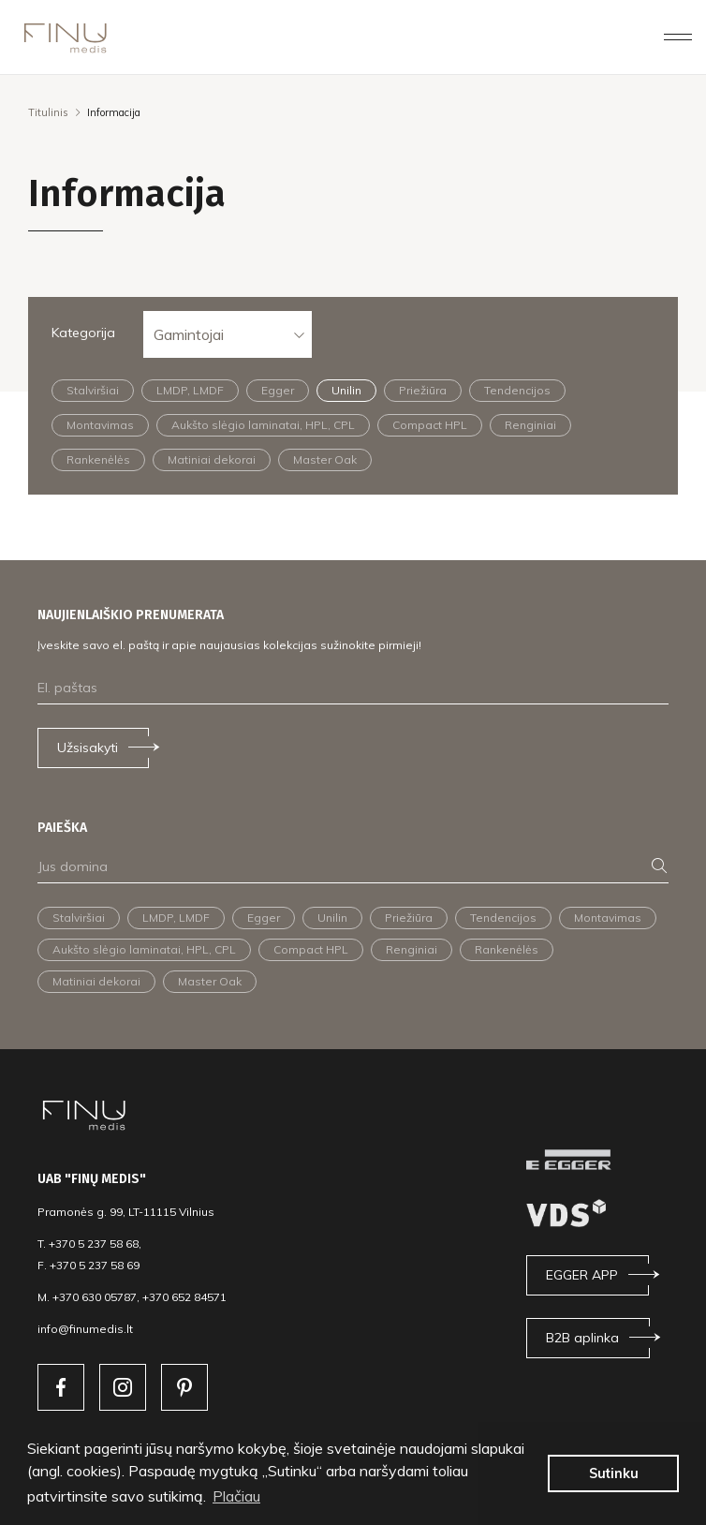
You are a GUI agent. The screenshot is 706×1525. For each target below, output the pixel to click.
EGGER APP (582, 1274)
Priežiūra (423, 390)
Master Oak (325, 459)
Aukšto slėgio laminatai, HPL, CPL (263, 425)
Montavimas (100, 425)
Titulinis (48, 112)
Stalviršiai (92, 390)
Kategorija (83, 332)
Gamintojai (189, 334)
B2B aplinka (582, 1337)
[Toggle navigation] (678, 36)
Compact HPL (429, 425)
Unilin (346, 390)
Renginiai (530, 425)
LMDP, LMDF (190, 390)
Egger (277, 390)
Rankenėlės (98, 459)
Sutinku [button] (614, 1473)
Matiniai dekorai (212, 459)
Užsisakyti (87, 747)
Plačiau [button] (236, 1496)
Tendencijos (517, 390)
